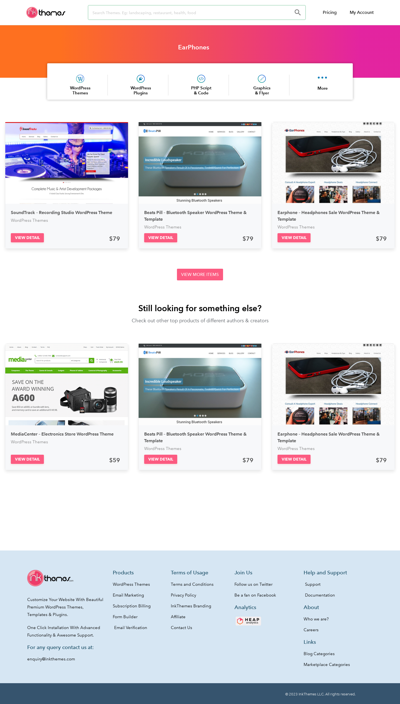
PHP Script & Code (201, 90)
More (323, 88)
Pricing (330, 12)
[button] (27, 237)
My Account (362, 12)
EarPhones (193, 47)
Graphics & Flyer (262, 90)
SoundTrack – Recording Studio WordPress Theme (61, 212)
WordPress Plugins (141, 90)
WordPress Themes (80, 90)
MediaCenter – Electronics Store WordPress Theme (62, 434)
